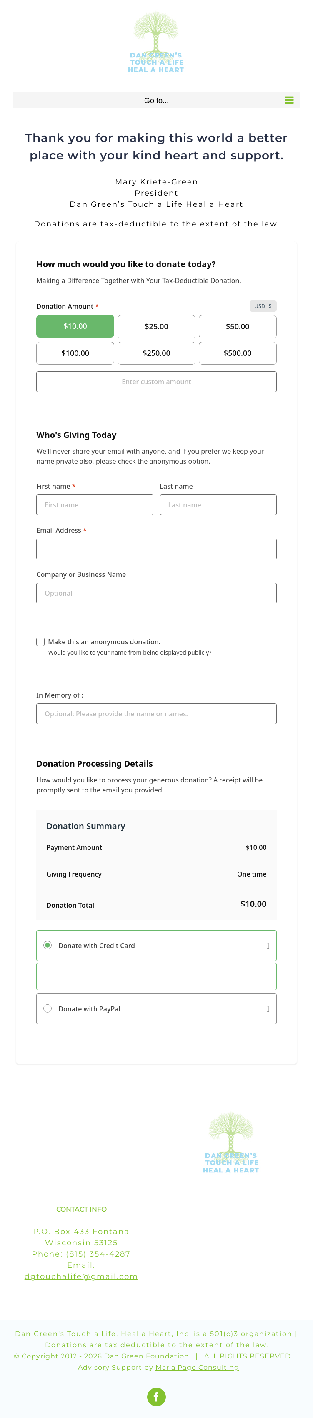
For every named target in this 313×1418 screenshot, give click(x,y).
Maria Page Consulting (197, 1367)
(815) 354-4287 (98, 1254)
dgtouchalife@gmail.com (81, 1276)
